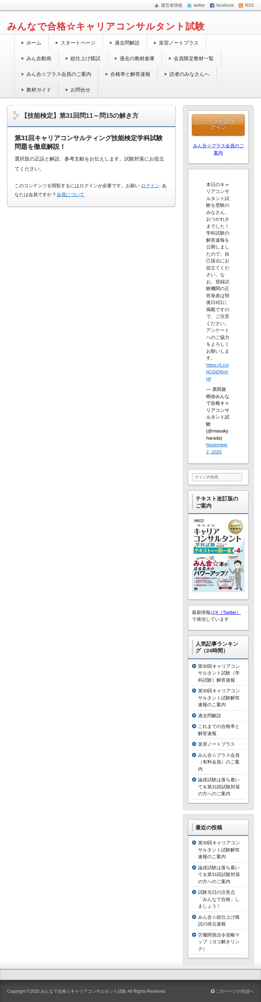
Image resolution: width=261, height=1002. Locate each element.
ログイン (150, 185)
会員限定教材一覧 (194, 58)
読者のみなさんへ (189, 74)
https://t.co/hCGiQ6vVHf (217, 372)
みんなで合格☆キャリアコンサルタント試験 (106, 26)
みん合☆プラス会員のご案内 (58, 74)
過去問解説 (127, 43)
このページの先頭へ (232, 991)
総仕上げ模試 (85, 58)
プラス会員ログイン (218, 124)
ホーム (33, 43)
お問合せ (80, 90)
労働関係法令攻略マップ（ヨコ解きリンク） (219, 941)
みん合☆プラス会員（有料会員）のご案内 (219, 762)
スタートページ (78, 43)
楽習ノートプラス (179, 43)
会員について (70, 194)
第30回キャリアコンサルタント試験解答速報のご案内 (219, 697)
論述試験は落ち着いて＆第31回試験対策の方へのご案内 (219, 786)
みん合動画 (38, 58)
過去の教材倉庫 (137, 58)
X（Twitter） (228, 612)
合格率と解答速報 (130, 74)
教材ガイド (38, 90)
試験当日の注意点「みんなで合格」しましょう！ (219, 899)
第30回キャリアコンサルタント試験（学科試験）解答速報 (219, 673)
